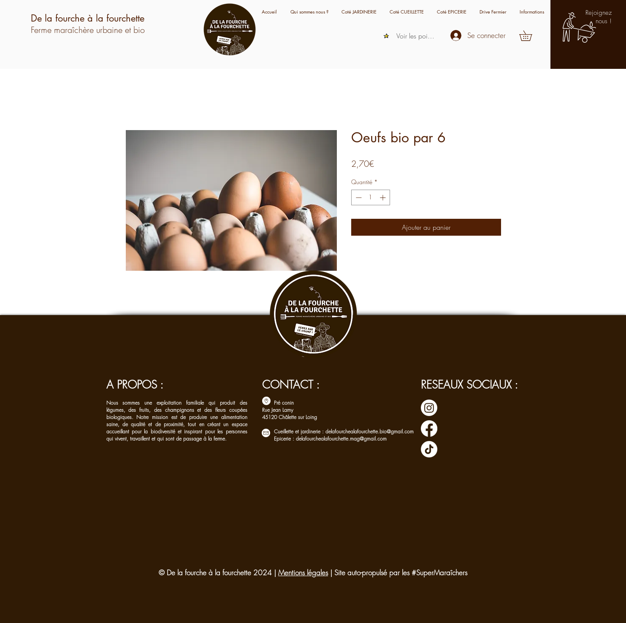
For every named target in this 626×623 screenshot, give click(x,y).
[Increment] (383, 197)
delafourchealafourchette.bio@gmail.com (369, 431)
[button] (531, 11)
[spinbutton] (370, 197)
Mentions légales (303, 572)
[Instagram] (429, 408)
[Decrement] (357, 197)
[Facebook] (429, 428)
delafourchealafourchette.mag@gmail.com (341, 438)
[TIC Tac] (429, 449)
